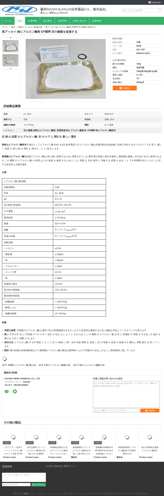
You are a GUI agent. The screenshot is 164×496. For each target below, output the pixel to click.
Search (160, 10)
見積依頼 (96, 21)
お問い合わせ (79, 21)
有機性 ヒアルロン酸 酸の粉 (22, 365)
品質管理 (62, 21)
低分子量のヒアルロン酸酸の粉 (54, 365)
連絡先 (127, 88)
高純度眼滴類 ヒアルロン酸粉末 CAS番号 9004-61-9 (127, 450)
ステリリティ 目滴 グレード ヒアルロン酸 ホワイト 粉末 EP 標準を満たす (13, 450)
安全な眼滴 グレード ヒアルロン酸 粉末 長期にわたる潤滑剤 (36, 450)
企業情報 (32, 21)
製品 (20, 21)
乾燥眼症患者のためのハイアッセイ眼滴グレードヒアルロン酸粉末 (58, 450)
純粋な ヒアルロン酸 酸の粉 (30, 27)
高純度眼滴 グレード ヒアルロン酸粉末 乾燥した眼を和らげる (81, 450)
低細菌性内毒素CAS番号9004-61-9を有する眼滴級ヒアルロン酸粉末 (104, 450)
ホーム (8, 21)
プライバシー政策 (20, 493)
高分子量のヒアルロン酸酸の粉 (89, 365)
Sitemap (58, 466)
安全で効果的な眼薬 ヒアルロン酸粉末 (149, 449)
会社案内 (47, 21)
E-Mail (49, 466)
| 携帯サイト (69, 466)
